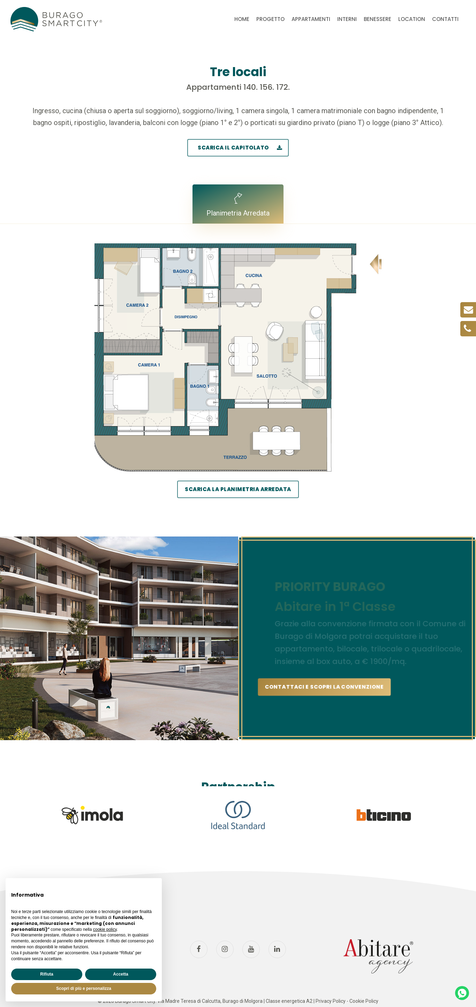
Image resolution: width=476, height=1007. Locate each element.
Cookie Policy (363, 1001)
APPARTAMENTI (311, 19)
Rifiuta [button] (46, 974)
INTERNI (347, 19)
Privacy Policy (331, 1001)
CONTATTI (445, 19)
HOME (241, 19)
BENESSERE (377, 19)
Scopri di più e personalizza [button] (83, 988)
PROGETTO (270, 19)
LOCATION (411, 19)
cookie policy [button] (105, 929)
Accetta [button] (120, 974)
